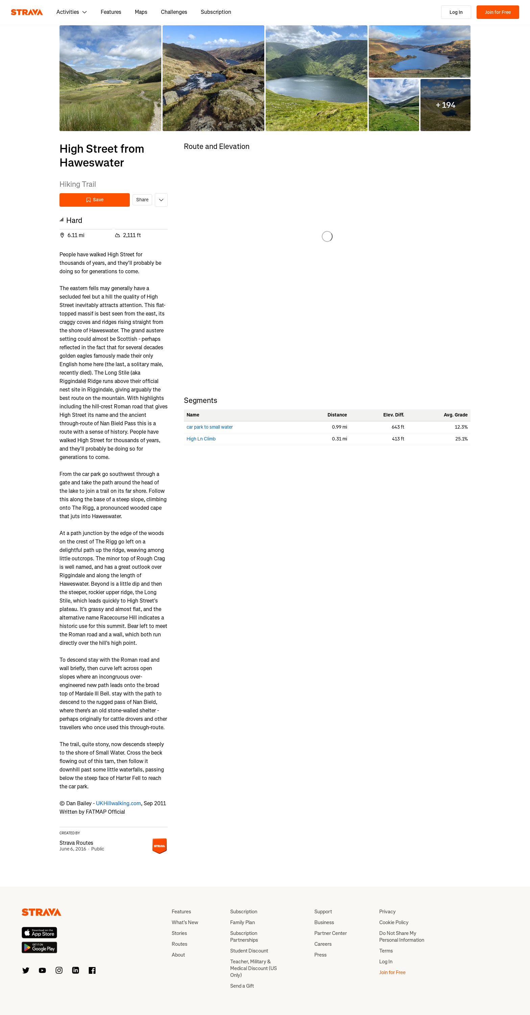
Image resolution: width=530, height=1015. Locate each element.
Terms (386, 950)
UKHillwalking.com (118, 803)
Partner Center (330, 933)
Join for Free (498, 12)
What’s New (185, 922)
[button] (110, 78)
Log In (456, 12)
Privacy (387, 911)
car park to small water (210, 427)
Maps (141, 12)
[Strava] (27, 12)
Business (324, 922)
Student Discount (249, 950)
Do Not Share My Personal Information (401, 936)
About (178, 954)
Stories (179, 933)
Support (323, 911)
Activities (71, 12)
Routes (179, 944)
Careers (323, 944)
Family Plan (242, 922)
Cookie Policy (394, 922)
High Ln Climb (201, 439)
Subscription (216, 12)
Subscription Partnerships (244, 936)
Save (94, 200)
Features (111, 12)
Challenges (174, 12)
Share (142, 200)
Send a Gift (242, 986)
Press (320, 954)
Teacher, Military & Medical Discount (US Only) (253, 968)
